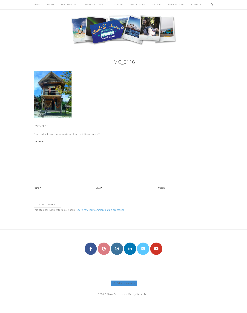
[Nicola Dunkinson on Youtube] (156, 249)
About (50, 4)
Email (99, 187)
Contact (196, 4)
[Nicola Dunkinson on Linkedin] (130, 249)
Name (37, 187)
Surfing (118, 4)
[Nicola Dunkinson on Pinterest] (104, 249)
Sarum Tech (142, 294)
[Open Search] (212, 4)
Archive (156, 4)
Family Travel (137, 4)
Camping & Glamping (95, 4)
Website (161, 187)
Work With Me (176, 4)
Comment (39, 141)
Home (37, 4)
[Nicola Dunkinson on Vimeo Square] (143, 249)
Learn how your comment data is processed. (101, 209)
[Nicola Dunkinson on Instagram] (117, 249)
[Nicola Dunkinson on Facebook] (91, 249)
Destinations (69, 4)
